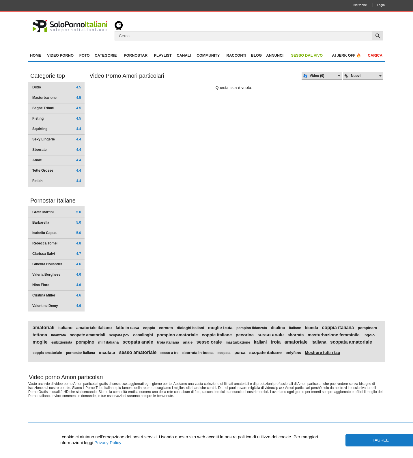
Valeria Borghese (56, 274)
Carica (375, 55)
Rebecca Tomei (56, 243)
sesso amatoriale (137, 353)
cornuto (166, 328)
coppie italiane (217, 335)
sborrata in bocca (198, 353)
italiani (260, 342)
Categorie (106, 55)
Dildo (56, 87)
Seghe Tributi (56, 108)
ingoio (369, 335)
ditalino (278, 328)
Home (35, 55)
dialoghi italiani (190, 328)
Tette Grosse (56, 170)
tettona (40, 335)
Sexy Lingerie (56, 139)
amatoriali (44, 328)
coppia (149, 328)
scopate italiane (265, 353)
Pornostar (135, 55)
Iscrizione (360, 5)
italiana (318, 342)
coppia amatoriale (47, 353)
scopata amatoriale (351, 342)
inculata (107, 353)
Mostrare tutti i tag (322, 352)
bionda (311, 328)
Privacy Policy (107, 442)
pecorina (245, 335)
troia (276, 342)
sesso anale (270, 335)
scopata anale (138, 342)
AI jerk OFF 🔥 (346, 55)
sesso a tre (169, 353)
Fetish (56, 181)
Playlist (163, 55)
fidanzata (58, 335)
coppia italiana (338, 328)
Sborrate (56, 150)
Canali (184, 55)
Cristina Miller (56, 295)
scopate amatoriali (87, 335)
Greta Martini (56, 212)
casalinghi (143, 335)
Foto (84, 55)
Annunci (274, 55)
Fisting (56, 118)
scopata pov (119, 335)
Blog (256, 55)
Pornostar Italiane (53, 200)
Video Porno (60, 55)
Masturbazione (56, 98)
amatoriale (296, 342)
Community (208, 55)
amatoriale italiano (94, 328)
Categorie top (47, 76)
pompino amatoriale (177, 335)
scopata (223, 353)
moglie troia (220, 328)
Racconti (236, 55)
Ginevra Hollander (56, 264)
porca (239, 353)
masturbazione (238, 342)
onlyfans (293, 353)
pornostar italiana (80, 353)
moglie (40, 342)
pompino (85, 342)
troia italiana (168, 342)
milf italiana (108, 342)
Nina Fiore (56, 285)
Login (381, 5)
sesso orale (209, 342)
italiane (295, 328)
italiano (65, 328)
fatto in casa (127, 328)
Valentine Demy (56, 306)
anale (188, 342)
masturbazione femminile (334, 335)
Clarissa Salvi (56, 254)
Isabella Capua (56, 233)
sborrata (296, 335)
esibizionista (61, 342)
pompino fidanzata (251, 328)
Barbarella (56, 222)
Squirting (56, 129)
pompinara (367, 328)
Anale (56, 160)
